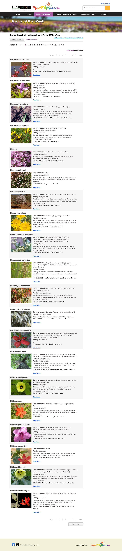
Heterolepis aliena (17, 215)
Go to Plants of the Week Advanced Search (68, 39)
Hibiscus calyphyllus (18, 381)
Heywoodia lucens (18, 355)
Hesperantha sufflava (19, 105)
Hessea (13, 150)
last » (80, 55)
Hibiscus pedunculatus (19, 428)
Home (18, 14)
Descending (79, 50)
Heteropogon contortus (19, 262)
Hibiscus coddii (16, 404)
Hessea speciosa (17, 193)
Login (102, 4)
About (29, 14)
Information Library (88, 14)
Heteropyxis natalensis (19, 312)
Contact (104, 14)
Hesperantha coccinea (19, 59)
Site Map (84, 545)
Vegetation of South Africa (66, 14)
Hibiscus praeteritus (18, 450)
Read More (36, 75)
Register (107, 4)
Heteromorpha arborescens (21, 236)
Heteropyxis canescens (19, 288)
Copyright (78, 545)
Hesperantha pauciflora (20, 81)
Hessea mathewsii (18, 171)
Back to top (75, 529)
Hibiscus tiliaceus (17, 471)
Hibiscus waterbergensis (20, 495)
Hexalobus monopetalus (20, 333)
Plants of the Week (43, 14)
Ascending (70, 50)
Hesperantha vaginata (19, 126)
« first (52, 55)
